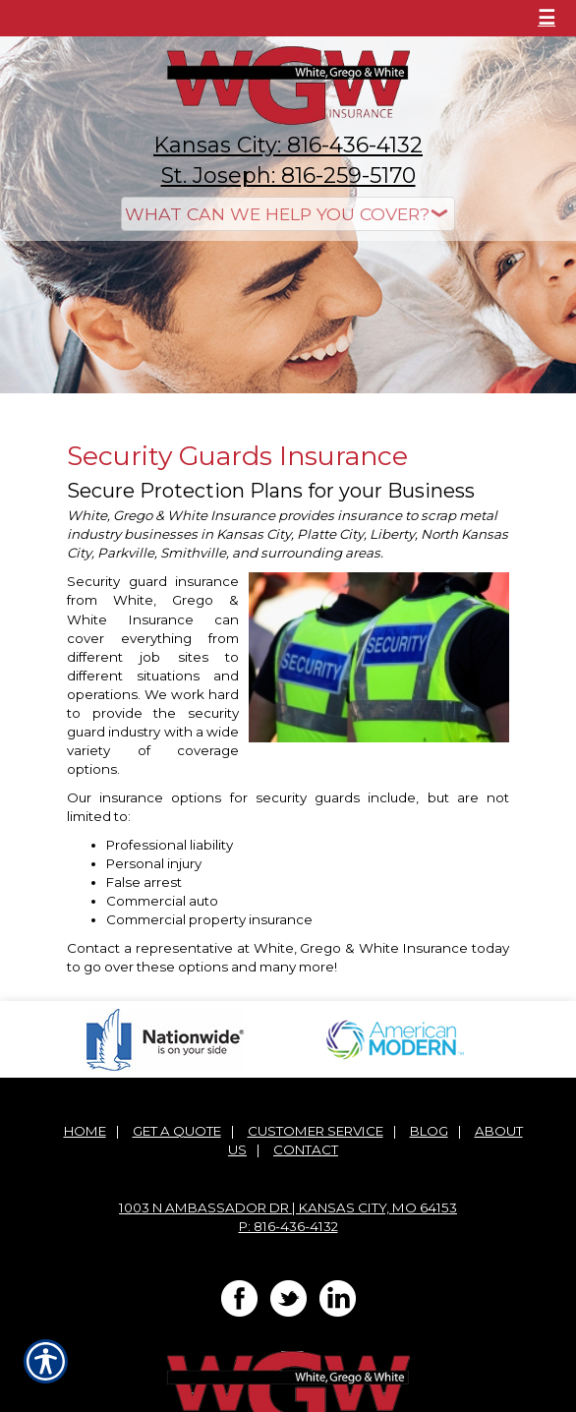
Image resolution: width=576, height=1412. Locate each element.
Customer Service (315, 1131)
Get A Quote (177, 1131)
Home (85, 1131)
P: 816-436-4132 (288, 1226)
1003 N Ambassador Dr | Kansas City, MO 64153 (288, 1207)
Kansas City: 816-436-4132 (288, 145)
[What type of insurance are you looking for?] (288, 214)
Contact (305, 1149)
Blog (429, 1131)
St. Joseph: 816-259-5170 (288, 175)
